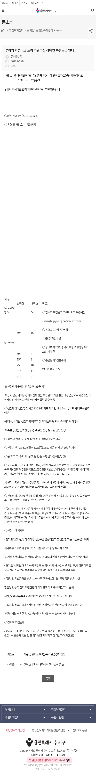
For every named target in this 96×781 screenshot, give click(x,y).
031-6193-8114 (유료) (53, 755)
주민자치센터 (12, 717)
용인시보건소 (37, 3)
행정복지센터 (58, 709)
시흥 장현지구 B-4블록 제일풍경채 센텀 (44, 654)
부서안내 (10, 709)
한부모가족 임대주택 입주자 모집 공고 (44, 664)
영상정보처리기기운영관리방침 (48, 730)
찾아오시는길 (80, 730)
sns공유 (91, 31)
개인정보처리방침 (15, 730)
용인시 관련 (57, 717)
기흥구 (24, 3)
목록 (48, 678)
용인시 (5, 3)
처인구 (15, 3)
